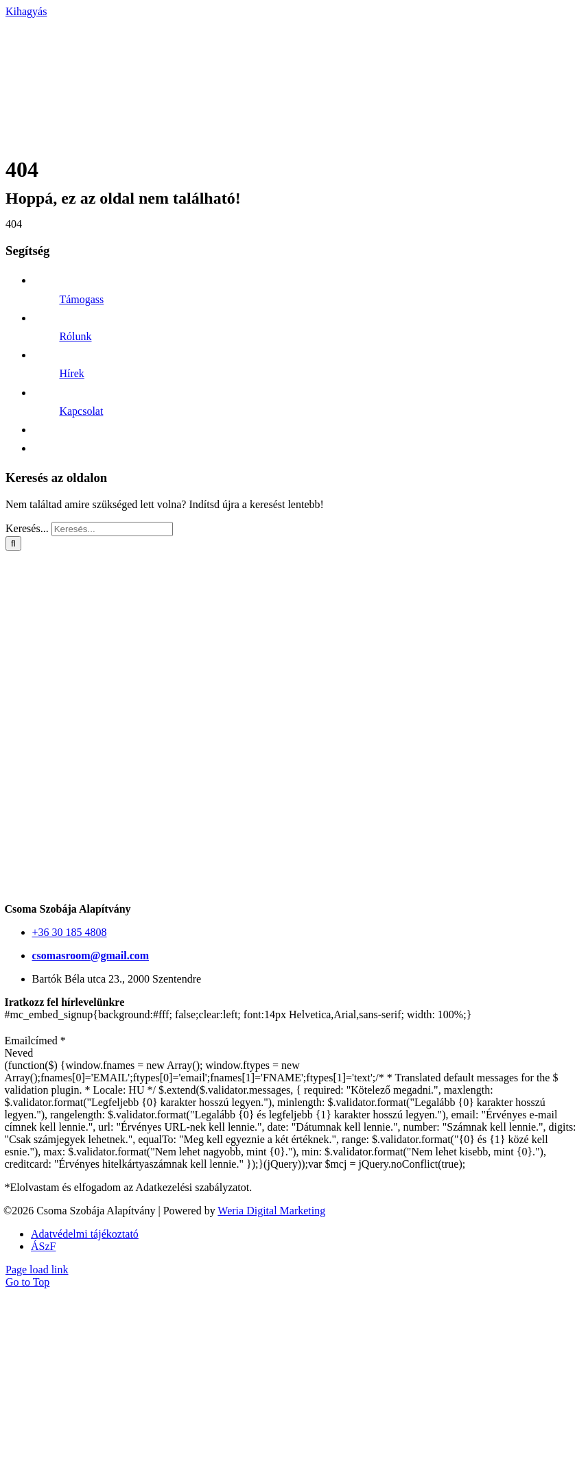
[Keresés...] (112, 529)
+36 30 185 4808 (69, 932)
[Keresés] (13, 543)
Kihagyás (26, 11)
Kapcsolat (81, 411)
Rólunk (75, 336)
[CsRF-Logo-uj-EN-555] (296, 896)
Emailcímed (35, 1040)
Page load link (37, 1269)
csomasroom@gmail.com (91, 955)
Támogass (81, 299)
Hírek (71, 373)
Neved (19, 1053)
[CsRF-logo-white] (142, 150)
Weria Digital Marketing (271, 1210)
